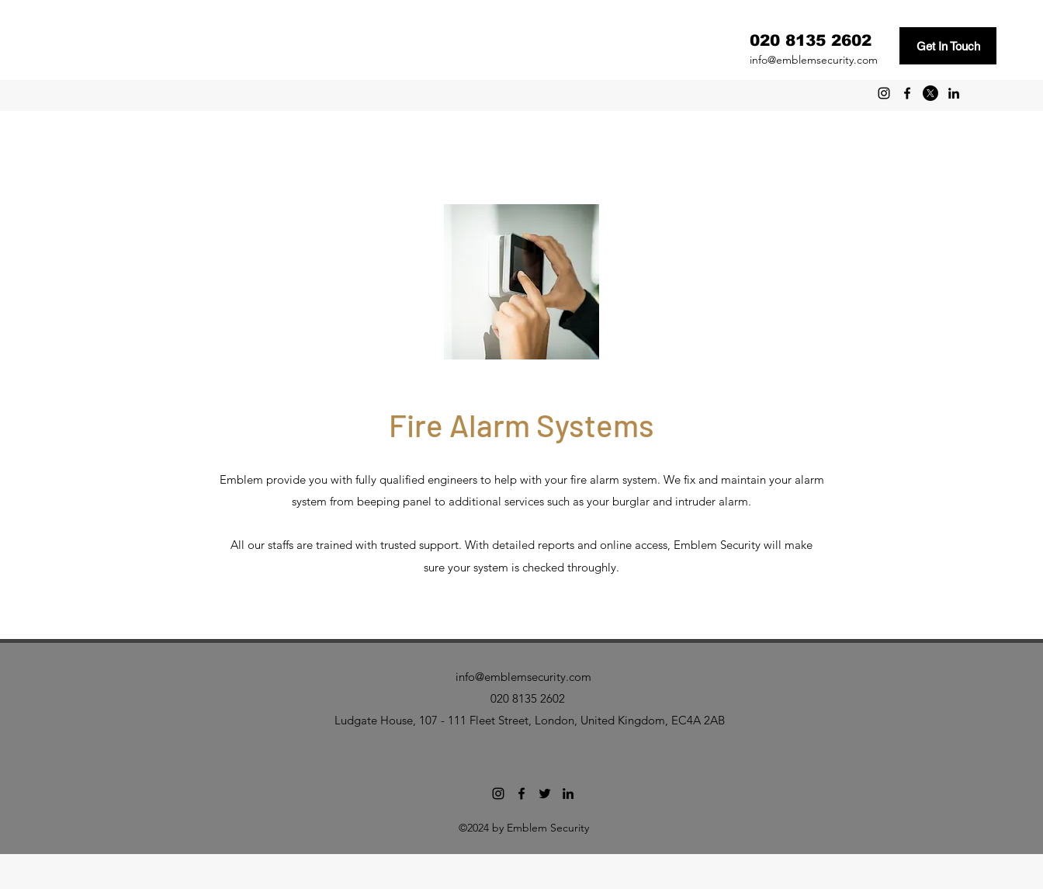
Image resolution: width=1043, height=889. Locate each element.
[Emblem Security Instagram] (884, 93)
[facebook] (907, 93)
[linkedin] (954, 93)
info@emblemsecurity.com (814, 60)
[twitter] (930, 93)
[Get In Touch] (947, 45)
